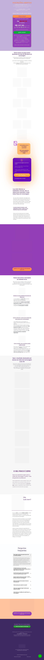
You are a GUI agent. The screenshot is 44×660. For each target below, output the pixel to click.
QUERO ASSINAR (22, 32)
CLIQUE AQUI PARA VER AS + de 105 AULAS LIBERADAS (22, 175)
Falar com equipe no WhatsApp (22, 626)
